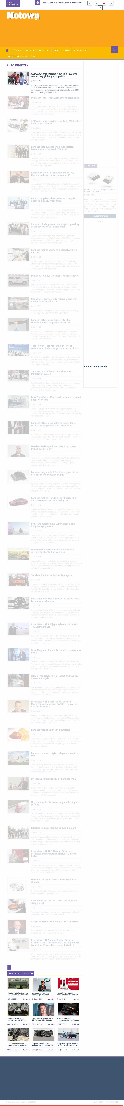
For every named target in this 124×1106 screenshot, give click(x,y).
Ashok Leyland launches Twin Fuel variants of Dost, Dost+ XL (69, 2)
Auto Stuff (44, 50)
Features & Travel (61, 50)
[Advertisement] (82, 28)
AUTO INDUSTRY (80, 50)
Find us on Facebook (95, 366)
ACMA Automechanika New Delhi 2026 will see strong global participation (54, 75)
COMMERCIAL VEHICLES (17, 56)
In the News (16, 50)
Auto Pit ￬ (30, 50)
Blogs (33, 56)
